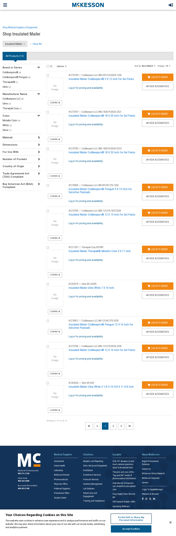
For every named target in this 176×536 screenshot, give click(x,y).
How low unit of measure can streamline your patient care (124, 486)
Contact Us (146, 469)
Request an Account (150, 494)
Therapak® (10, 82)
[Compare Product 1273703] (48, 149)
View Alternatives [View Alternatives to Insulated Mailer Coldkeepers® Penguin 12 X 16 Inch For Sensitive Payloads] (157, 331)
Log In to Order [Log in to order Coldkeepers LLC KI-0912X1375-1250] (157, 187)
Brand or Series (12, 67)
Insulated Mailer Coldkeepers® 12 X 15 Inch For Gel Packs (102, 214)
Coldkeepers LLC (13, 98)
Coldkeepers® (12, 72)
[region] (88, 522)
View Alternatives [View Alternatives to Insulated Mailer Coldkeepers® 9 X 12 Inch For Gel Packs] (157, 86)
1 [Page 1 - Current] (106, 425)
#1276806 (73, 185)
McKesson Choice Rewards (153, 473)
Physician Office (61, 484)
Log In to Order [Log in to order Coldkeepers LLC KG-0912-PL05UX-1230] (157, 77)
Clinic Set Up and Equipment (95, 465)
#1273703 (73, 148)
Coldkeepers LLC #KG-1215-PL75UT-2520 (101, 210)
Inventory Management (92, 484)
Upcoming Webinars (121, 506)
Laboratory (58, 470)
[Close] (170, 522)
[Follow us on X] (150, 499)
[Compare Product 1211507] (48, 247)
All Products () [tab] (15, 56)
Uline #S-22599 (89, 284)
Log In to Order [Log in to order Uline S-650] (157, 385)
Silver (7, 130)
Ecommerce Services (92, 475)
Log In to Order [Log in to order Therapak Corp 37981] (157, 249)
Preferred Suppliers (62, 488)
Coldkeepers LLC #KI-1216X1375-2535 (100, 320)
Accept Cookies (131, 529)
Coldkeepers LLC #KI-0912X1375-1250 (100, 185)
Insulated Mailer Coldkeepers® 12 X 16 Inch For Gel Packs (102, 350)
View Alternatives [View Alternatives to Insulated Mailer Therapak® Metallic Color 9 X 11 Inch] (157, 258)
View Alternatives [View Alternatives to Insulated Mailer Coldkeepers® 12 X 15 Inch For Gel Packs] (157, 222)
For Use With (11, 152)
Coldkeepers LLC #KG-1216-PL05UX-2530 (102, 346)
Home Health (59, 465)
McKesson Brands (61, 475)
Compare (55, 102)
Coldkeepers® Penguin (17, 77)
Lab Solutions (89, 488)
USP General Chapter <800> (124, 502)
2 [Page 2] (113, 426)
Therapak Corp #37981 (93, 247)
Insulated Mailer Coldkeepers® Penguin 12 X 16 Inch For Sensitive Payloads (101, 326)
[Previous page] (97, 426)
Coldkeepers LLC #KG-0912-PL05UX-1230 (102, 75)
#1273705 (73, 210)
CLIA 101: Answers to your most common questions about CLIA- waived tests (123, 464)
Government (59, 461)
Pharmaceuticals (61, 479)
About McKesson (151, 454)
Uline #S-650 (88, 382)
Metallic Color (11, 120)
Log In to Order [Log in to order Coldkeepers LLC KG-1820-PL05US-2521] (157, 114)
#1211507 (73, 247)
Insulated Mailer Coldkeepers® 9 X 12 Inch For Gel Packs (101, 79)
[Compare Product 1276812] (48, 321)
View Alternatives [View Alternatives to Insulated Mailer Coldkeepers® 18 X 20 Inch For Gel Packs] (157, 123)
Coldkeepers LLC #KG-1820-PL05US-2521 (102, 111)
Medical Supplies (63, 454)
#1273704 (73, 75)
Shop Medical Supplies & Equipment (20, 27)
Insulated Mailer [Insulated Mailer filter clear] (13, 44)
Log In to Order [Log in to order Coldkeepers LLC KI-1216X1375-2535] (157, 322)
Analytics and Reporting (93, 461)
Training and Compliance (93, 501)
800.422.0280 (23, 481)
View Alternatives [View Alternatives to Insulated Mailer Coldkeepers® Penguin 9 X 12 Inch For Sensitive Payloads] (157, 196)
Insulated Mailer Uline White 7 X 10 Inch (91, 287)
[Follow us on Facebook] (143, 499)
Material (7, 137)
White (7, 125)
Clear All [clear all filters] (37, 44)
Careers (145, 482)
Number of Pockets (15, 159)
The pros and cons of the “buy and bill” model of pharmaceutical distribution (124, 475)
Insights (117, 454)
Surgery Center (60, 498)
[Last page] (129, 426)
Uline (7, 86)
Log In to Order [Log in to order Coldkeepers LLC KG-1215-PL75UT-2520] (157, 212)
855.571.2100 (23, 473)
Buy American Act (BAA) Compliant (18, 185)
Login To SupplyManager (152, 489)
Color (6, 115)
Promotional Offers (62, 493)
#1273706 (73, 346)
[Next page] (121, 426)
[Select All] (48, 66)
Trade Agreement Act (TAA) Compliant (16, 175)
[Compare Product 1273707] (48, 112)
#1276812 (73, 320)
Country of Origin (13, 166)
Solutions (88, 454)
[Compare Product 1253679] (48, 284)
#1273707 (73, 111)
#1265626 (73, 382)
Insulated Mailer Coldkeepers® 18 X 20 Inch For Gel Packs (102, 115)
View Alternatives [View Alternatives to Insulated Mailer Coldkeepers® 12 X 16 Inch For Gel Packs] (157, 357)
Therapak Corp (12, 108)
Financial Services (91, 479)
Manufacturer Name (15, 94)
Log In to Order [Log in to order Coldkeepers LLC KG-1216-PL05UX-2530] (157, 348)
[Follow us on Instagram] (146, 499)
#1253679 (73, 284)
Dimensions (10, 144)
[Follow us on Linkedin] (154, 499)
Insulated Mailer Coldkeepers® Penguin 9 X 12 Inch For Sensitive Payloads (100, 190)
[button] (144, 65)
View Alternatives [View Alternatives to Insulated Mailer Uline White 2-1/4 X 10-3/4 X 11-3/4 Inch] (157, 394)
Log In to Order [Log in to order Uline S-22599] (157, 286)
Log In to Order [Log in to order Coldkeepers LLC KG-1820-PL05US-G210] (157, 150)
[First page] (88, 426)
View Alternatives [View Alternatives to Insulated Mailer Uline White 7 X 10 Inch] (157, 295)
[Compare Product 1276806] (48, 185)
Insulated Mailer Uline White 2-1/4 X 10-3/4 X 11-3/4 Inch (101, 386)
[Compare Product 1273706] (48, 346)
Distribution (88, 470)
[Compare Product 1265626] (48, 383)
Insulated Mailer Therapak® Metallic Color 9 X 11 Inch (100, 251)
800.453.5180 (23, 488)
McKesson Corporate (150, 478)
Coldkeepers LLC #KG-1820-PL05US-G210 (102, 148)
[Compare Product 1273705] (48, 211)
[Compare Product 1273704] (48, 75)
